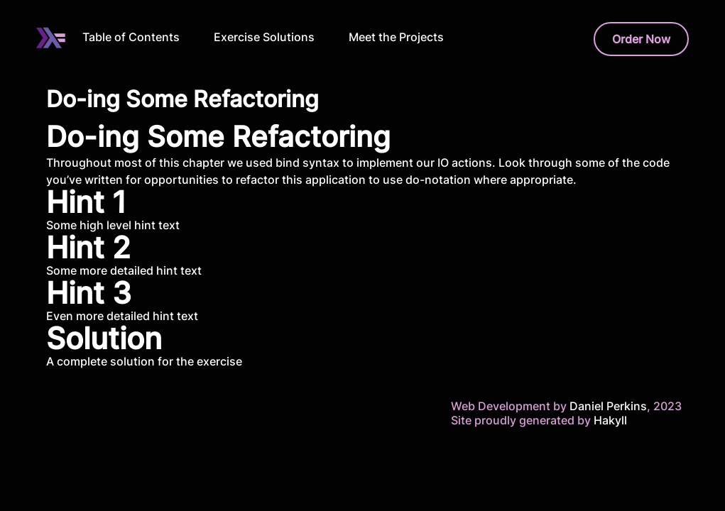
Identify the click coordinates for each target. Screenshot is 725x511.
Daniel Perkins (607, 406)
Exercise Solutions (264, 37)
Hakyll (610, 420)
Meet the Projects (396, 37)
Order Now (641, 39)
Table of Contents (131, 37)
